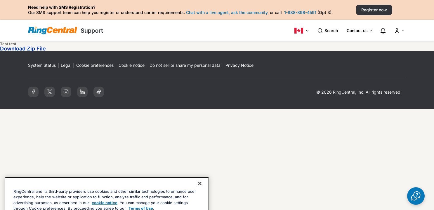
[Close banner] (199, 194)
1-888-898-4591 (300, 12)
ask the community (249, 12)
